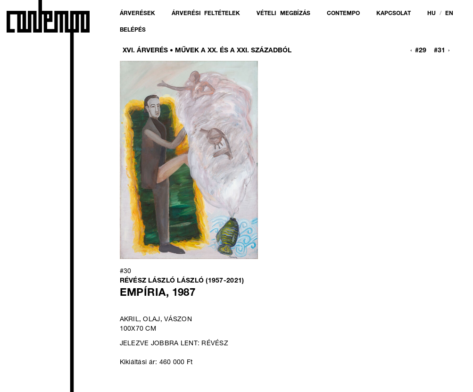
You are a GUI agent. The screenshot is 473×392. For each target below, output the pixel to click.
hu (431, 14)
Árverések (137, 14)
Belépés (133, 30)
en (449, 14)
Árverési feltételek (206, 14)
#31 (439, 51)
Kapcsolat (393, 14)
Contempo (343, 14)
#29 (420, 51)
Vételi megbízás (283, 14)
